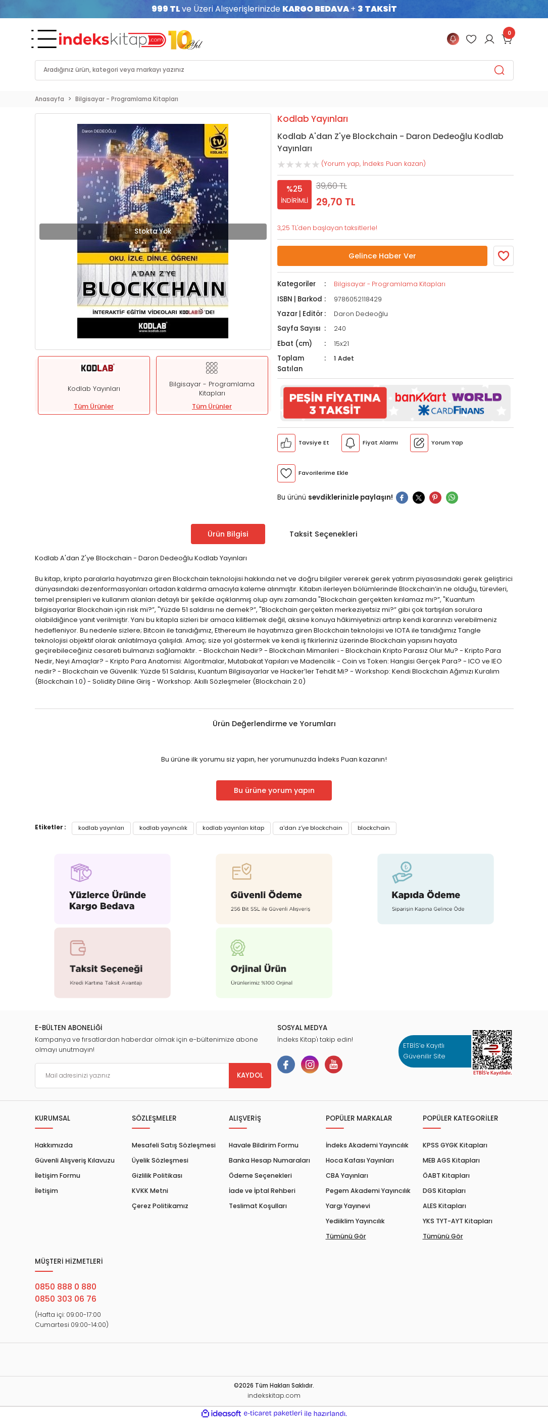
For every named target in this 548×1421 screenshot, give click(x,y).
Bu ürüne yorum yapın (274, 790)
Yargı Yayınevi (348, 1206)
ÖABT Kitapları (446, 1175)
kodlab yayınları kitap (233, 828)
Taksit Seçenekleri (323, 534)
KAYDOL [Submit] (250, 1075)
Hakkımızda (54, 1145)
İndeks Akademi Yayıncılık (367, 1145)
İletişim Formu (57, 1175)
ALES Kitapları (444, 1206)
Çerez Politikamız (160, 1206)
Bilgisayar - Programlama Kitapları (389, 284)
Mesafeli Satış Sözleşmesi (174, 1145)
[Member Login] (471, 39)
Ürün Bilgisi (228, 534)
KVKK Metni (150, 1190)
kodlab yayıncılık (163, 828)
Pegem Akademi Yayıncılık (368, 1190)
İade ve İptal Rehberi (262, 1190)
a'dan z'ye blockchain (310, 828)
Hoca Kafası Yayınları (360, 1160)
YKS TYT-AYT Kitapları (457, 1221)
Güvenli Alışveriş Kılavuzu (75, 1160)
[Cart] (508, 39)
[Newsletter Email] (153, 1075)
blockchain (374, 828)
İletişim (46, 1190)
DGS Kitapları (444, 1190)
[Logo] (131, 39)
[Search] (274, 70)
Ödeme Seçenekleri (260, 1175)
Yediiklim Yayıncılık (355, 1221)
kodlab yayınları (101, 828)
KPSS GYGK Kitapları (455, 1145)
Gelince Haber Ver (382, 256)
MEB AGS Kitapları (451, 1160)
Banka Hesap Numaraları (269, 1160)
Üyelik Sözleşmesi (160, 1160)
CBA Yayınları (347, 1175)
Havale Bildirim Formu (263, 1145)
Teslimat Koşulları (258, 1206)
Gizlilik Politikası (157, 1175)
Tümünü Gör (346, 1236)
